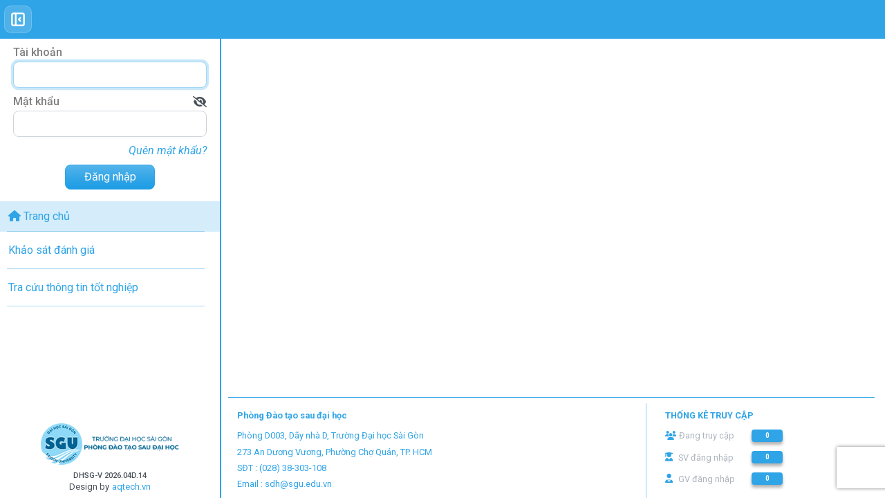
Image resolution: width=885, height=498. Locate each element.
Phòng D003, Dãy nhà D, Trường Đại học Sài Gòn (330, 435)
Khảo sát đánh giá (51, 250)
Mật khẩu (36, 101)
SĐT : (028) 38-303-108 (281, 468)
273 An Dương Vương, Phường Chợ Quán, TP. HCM (334, 452)
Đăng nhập (110, 176)
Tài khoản (37, 52)
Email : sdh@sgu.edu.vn (284, 484)
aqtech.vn (131, 486)
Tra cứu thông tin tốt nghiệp (73, 287)
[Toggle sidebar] (18, 19)
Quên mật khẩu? (168, 150)
